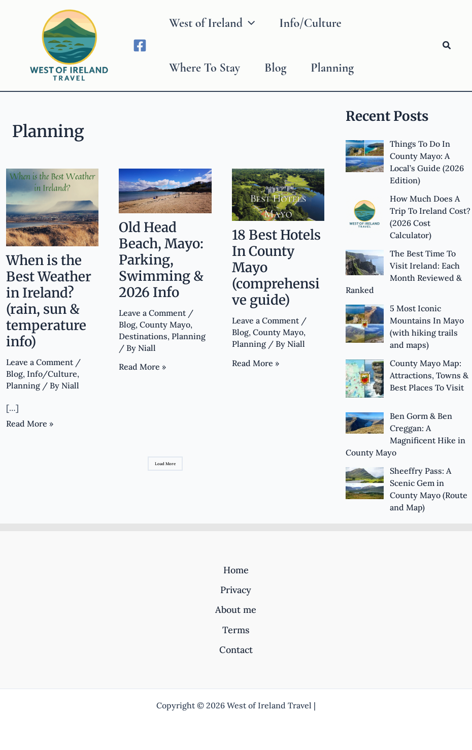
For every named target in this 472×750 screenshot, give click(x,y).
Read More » (29, 423)
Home (236, 570)
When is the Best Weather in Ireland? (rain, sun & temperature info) (48, 301)
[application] (249, 23)
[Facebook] (140, 45)
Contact (236, 650)
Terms (235, 630)
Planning (23, 385)
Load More (165, 463)
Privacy (235, 590)
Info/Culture (52, 374)
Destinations (143, 336)
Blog (14, 374)
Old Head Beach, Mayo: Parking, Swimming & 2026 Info (161, 260)
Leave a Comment (39, 362)
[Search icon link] (447, 45)
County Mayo (165, 324)
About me (235, 609)
